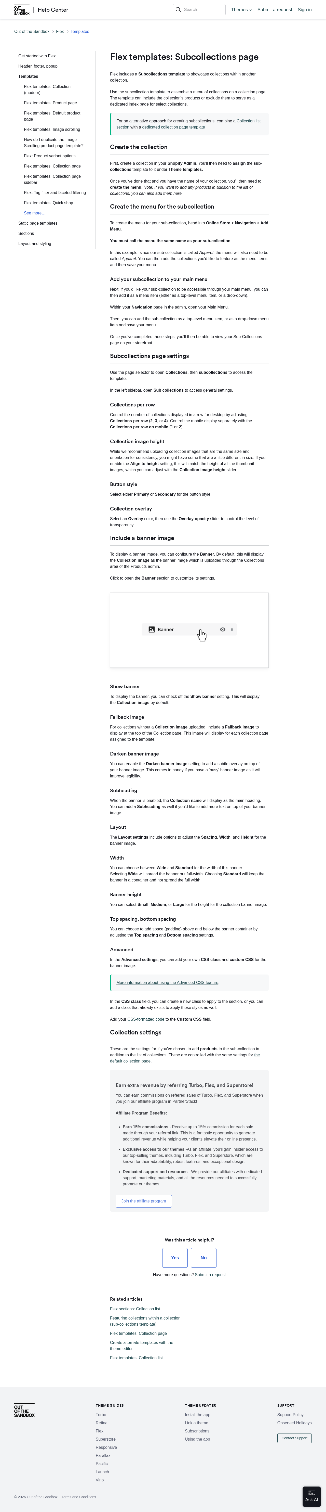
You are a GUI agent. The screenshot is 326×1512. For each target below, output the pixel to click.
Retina (101, 1423)
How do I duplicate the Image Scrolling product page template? (54, 142)
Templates (80, 31)
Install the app (197, 1415)
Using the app (197, 1439)
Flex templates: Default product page (52, 116)
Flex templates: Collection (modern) (47, 89)
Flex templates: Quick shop (48, 203)
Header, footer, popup (38, 66)
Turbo (101, 1415)
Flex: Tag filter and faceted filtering (55, 192)
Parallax (103, 1455)
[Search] (199, 9)
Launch (102, 1472)
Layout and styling (34, 243)
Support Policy (290, 1415)
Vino (100, 1480)
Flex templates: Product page (50, 103)
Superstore (106, 1439)
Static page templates (38, 223)
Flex (60, 31)
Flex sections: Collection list (135, 1309)
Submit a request (274, 9)
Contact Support (294, 1438)
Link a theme (196, 1423)
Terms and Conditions (79, 1497)
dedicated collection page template (173, 127)
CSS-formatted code (146, 1019)
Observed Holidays (294, 1423)
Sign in (305, 9)
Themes (239, 9)
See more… (35, 213)
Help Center (53, 9)
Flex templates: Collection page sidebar (52, 179)
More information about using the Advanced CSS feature (167, 982)
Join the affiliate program (143, 1201)
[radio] (175, 1258)
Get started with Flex (37, 56)
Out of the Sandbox (31, 31)
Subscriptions (197, 1431)
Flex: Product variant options (50, 156)
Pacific (102, 1464)
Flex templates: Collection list (136, 1358)
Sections (26, 233)
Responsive (106, 1447)
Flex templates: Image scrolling (52, 129)
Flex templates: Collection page (52, 166)
